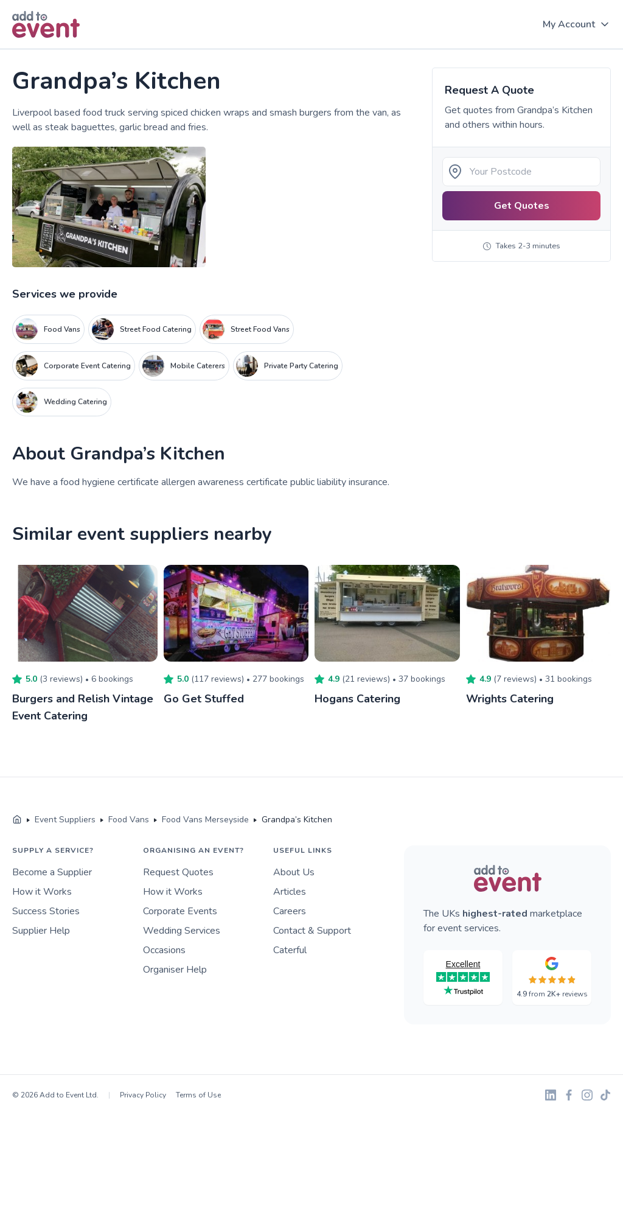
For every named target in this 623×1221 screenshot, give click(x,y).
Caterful (290, 950)
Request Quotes (178, 872)
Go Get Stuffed (204, 698)
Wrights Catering (510, 698)
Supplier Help (41, 930)
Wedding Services (181, 930)
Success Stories (46, 911)
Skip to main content (43, 49)
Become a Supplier (52, 872)
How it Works (42, 891)
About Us (294, 872)
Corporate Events (180, 911)
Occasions (164, 950)
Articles (289, 891)
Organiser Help (175, 969)
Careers (289, 911)
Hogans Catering (357, 698)
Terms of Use (198, 1095)
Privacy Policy (143, 1095)
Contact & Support (312, 930)
